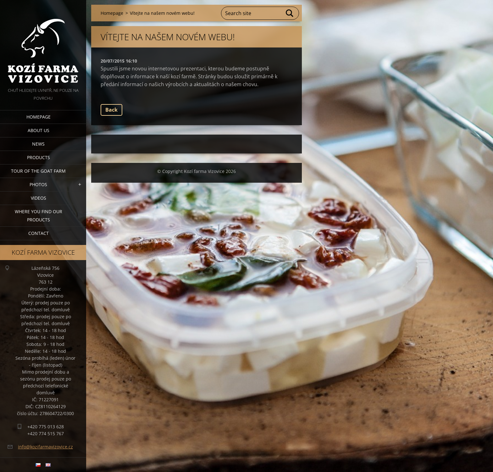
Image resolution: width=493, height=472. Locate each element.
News (38, 144)
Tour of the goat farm (38, 171)
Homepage (38, 117)
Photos (38, 184)
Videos (38, 198)
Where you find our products (38, 215)
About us (38, 130)
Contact (38, 233)
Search (290, 13)
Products (38, 157)
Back (111, 109)
